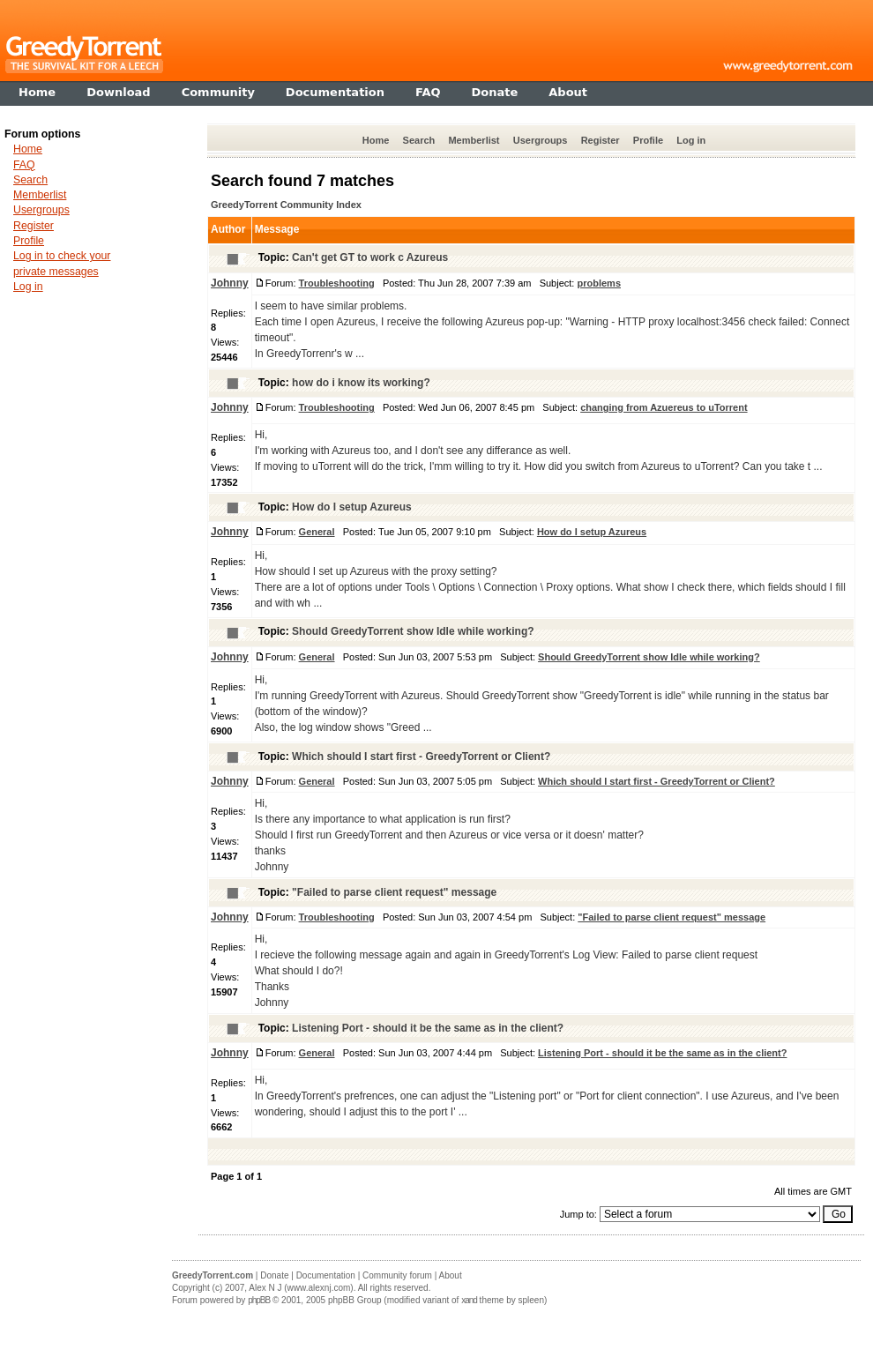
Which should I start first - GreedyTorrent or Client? (421, 756)
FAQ (24, 165)
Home (376, 140)
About (450, 1275)
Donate (274, 1275)
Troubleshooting (337, 283)
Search (419, 140)
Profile (648, 140)
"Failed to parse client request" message (394, 892)
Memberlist (473, 140)
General (317, 531)
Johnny (230, 283)
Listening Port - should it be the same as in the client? (427, 1028)
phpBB (259, 1300)
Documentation (325, 1275)
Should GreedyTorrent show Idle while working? (413, 631)
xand (469, 1300)
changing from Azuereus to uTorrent (663, 407)
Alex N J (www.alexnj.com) (301, 1288)
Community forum (397, 1275)
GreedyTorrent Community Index (286, 204)
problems (599, 283)
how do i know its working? (361, 383)
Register (600, 140)
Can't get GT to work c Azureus (370, 257)
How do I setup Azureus (352, 507)
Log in (690, 140)
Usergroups (540, 140)
